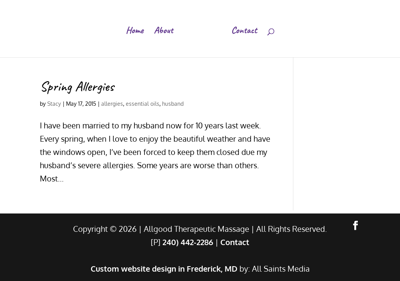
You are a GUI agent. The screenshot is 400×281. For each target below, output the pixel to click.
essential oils (142, 103)
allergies (112, 103)
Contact (244, 31)
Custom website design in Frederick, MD (164, 268)
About (163, 31)
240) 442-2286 (187, 242)
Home (134, 31)
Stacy (54, 103)
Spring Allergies (77, 86)
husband (173, 103)
